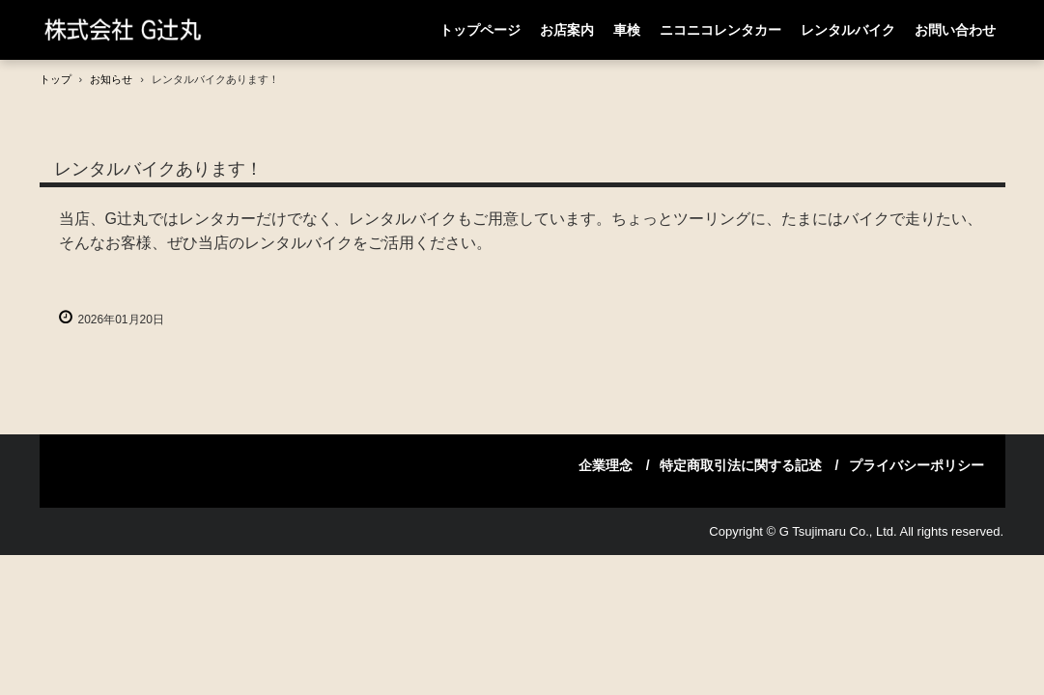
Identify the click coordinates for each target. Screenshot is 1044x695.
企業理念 (605, 465)
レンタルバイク (848, 30)
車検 (626, 30)
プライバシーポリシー (916, 465)
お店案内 (567, 30)
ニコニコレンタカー (720, 30)
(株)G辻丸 (150, 29)
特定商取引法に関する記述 (741, 465)
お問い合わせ (955, 30)
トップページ (480, 30)
